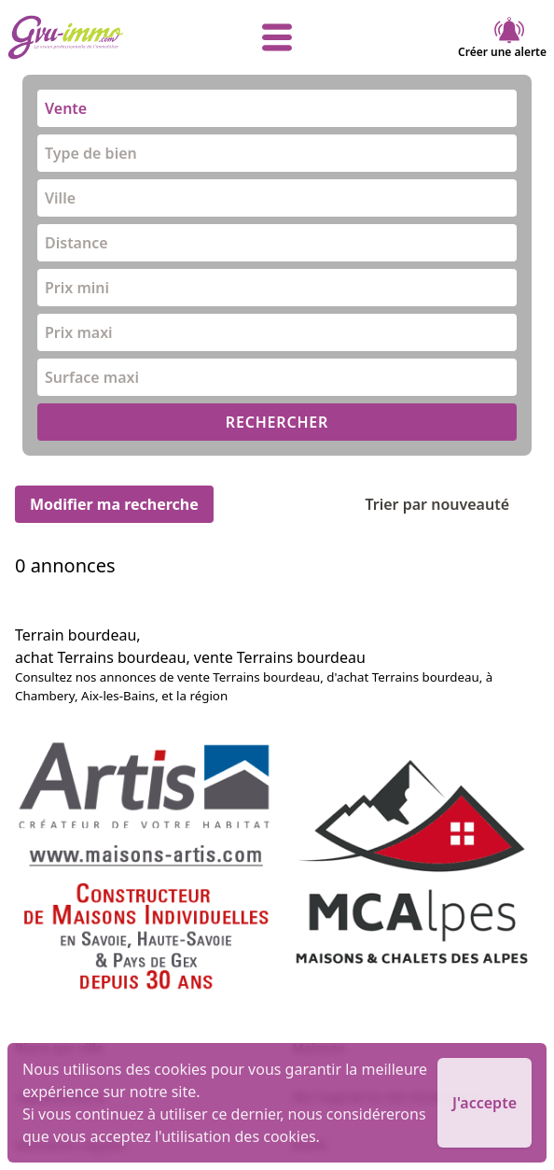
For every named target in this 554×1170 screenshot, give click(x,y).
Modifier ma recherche (114, 504)
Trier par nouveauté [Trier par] (452, 504)
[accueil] (97, 37)
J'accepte (484, 1102)
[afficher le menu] (277, 37)
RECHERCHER (277, 422)
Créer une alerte (502, 37)
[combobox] (277, 108)
